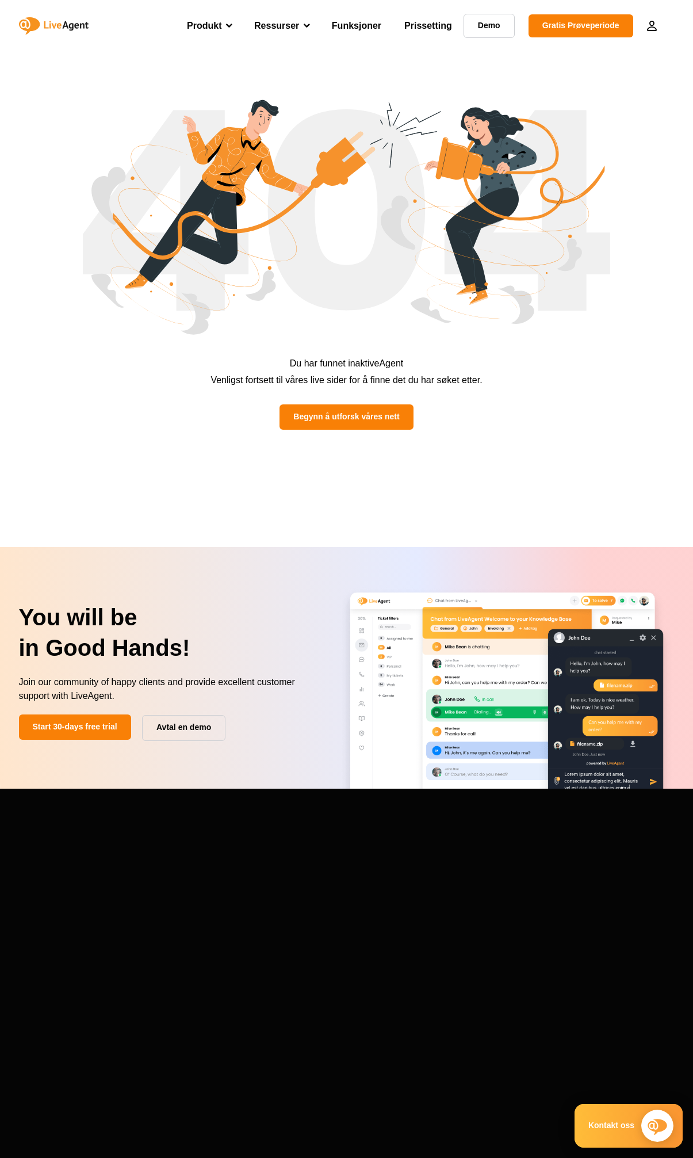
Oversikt (33, 956)
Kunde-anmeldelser (320, 911)
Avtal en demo (58, 1093)
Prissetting (428, 25)
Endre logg (172, 925)
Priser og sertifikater (321, 898)
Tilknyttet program (318, 939)
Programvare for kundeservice (607, 884)
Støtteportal (173, 884)
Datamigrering (177, 898)
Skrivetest (436, 939)
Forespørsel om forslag (193, 939)
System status (177, 911)
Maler (429, 925)
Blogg (429, 884)
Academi (434, 911)
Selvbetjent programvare (597, 911)
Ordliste (433, 898)
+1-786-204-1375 (62, 1079)
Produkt (204, 25)
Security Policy (571, 1140)
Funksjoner (356, 25)
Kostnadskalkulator (453, 953)
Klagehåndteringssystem (597, 953)
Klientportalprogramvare (595, 967)
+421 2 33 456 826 (64, 1052)
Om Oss (300, 884)
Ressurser (276, 25)
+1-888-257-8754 (62, 1066)
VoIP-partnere (310, 925)
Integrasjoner (42, 928)
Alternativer (39, 942)
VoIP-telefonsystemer (591, 898)
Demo (29, 887)
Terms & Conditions (510, 1140)
